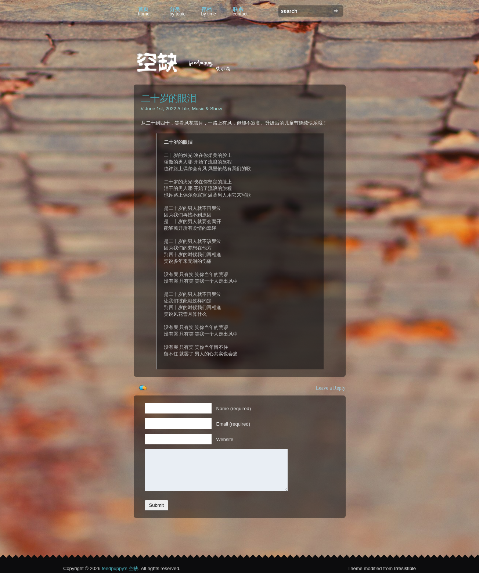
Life (185, 108)
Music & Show (207, 108)
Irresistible (405, 568)
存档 (208, 11)
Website (225, 439)
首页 (144, 11)
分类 (178, 11)
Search (336, 11)
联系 (240, 11)
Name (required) (233, 408)
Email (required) (233, 424)
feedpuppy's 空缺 (120, 568)
